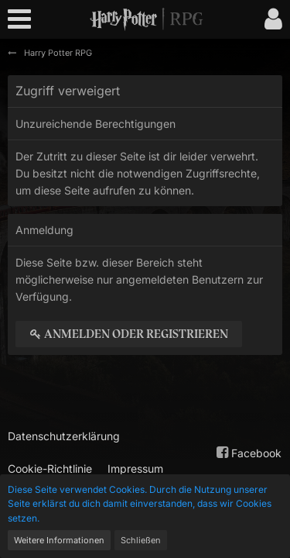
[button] (23, 19)
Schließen (141, 540)
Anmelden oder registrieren (128, 334)
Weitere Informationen (59, 540)
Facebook (247, 452)
